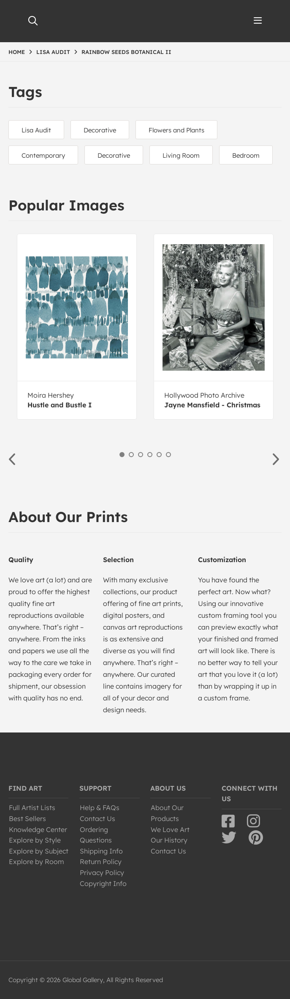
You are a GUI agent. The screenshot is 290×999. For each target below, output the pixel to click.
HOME (16, 51)
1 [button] (122, 454)
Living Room (181, 155)
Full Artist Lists (32, 807)
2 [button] (131, 454)
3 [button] (140, 454)
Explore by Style (35, 840)
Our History (169, 840)
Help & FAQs (99, 807)
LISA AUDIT (53, 51)
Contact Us (97, 818)
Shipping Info (101, 851)
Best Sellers (27, 818)
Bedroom (246, 155)
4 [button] (149, 454)
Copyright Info (103, 883)
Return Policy (101, 861)
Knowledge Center (38, 829)
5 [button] (159, 454)
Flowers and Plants (176, 130)
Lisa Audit (36, 130)
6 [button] (168, 454)
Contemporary (43, 155)
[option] (76, 326)
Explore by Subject (38, 851)
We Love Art (170, 829)
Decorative (100, 130)
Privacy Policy (102, 872)
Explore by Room (36, 861)
